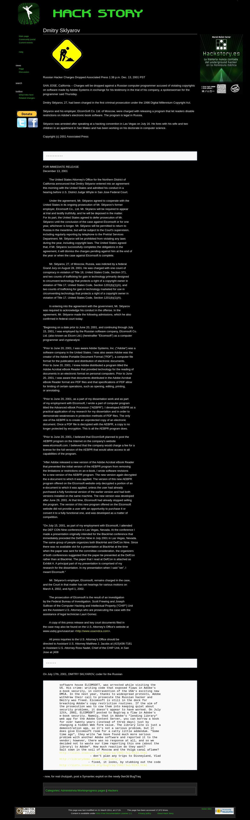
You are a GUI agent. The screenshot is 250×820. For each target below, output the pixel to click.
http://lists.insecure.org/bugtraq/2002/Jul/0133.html (103, 753)
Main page (24, 36)
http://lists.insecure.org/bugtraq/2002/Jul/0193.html (103, 765)
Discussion (24, 72)
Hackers (113, 790)
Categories (52, 790)
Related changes (27, 98)
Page (21, 69)
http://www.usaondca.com (92, 631)
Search (19, 83)
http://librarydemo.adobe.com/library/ (90, 759)
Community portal (27, 39)
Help (21, 52)
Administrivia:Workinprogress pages (83, 790)
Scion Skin (207, 809)
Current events (26, 42)
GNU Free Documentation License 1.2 (114, 813)
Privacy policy (144, 813)
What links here (26, 95)
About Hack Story (165, 813)
